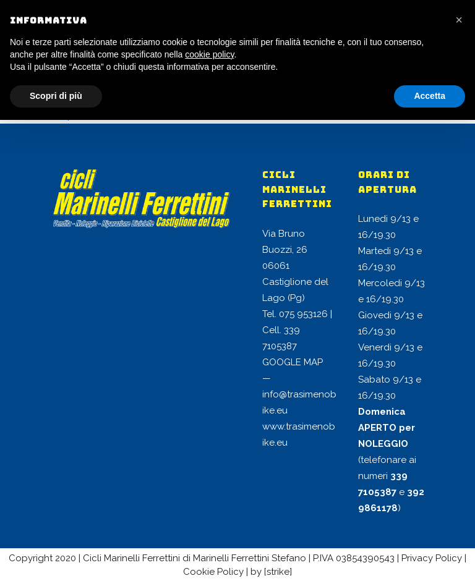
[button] (459, 20)
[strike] (278, 571)
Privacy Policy (431, 558)
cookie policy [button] (209, 54)
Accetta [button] (429, 96)
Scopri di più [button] (56, 96)
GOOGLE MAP (292, 362)
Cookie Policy (213, 571)
